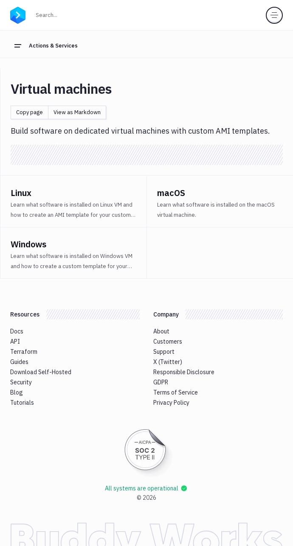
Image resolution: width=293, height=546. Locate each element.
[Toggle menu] (274, 15)
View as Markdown (77, 112)
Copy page (29, 112)
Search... (65, 14)
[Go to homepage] (17, 14)
